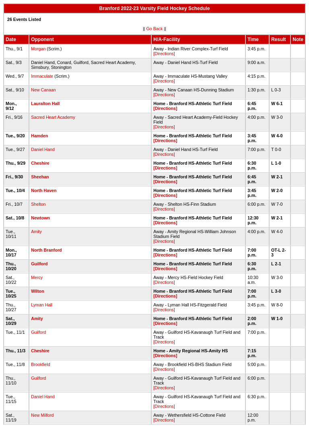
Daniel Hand (43, 149)
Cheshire (40, 163)
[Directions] (164, 53)
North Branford (46, 250)
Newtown (40, 217)
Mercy (37, 277)
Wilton (37, 291)
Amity (36, 231)
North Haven (43, 190)
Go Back (154, 28)
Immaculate (42, 76)
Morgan (38, 48)
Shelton (38, 204)
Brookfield (40, 364)
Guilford (39, 263)
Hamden (39, 135)
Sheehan (40, 176)
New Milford (42, 415)
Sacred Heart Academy (53, 117)
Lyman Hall (41, 304)
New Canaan (43, 89)
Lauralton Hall (45, 103)
